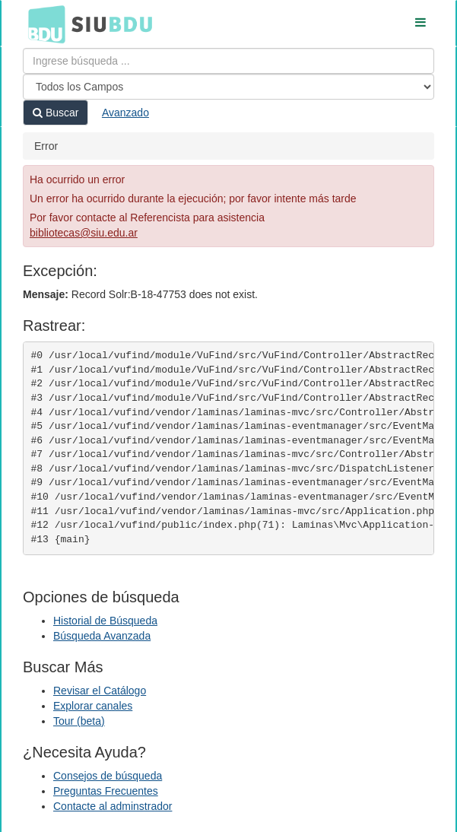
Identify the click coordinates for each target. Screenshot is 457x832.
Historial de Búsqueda (105, 620)
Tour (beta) (79, 721)
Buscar (55, 112)
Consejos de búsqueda (107, 776)
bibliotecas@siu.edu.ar (84, 233)
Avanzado (125, 112)
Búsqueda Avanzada (102, 636)
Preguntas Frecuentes (105, 791)
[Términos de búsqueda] (228, 61)
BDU (42, 23)
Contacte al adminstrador (112, 806)
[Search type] (228, 87)
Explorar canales (92, 706)
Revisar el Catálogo (99, 690)
